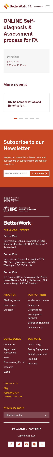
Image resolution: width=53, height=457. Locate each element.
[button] (15, 118)
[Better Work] (18, 223)
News (6, 357)
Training (32, 358)
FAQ (6, 388)
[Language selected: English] (38, 6)
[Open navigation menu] (47, 6)
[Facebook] (11, 444)
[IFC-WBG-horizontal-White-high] (20, 209)
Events (7, 371)
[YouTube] (26, 444)
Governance (10, 305)
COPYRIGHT (35, 429)
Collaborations (35, 327)
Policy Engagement (38, 354)
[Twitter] (19, 444)
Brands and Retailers (38, 322)
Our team (8, 309)
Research (8, 366)
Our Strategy (34, 344)
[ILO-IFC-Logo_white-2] (12, 199)
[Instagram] (34, 444)
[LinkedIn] (42, 444)
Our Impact (9, 344)
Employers (33, 305)
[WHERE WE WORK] (26, 415)
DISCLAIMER (18, 429)
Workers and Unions (38, 300)
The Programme (12, 300)
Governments (35, 309)
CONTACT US (11, 383)
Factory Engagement (38, 349)
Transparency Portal (14, 362)
